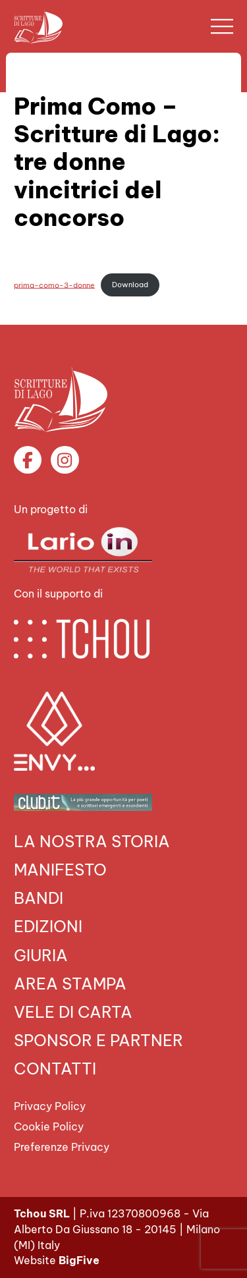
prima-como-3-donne (54, 284)
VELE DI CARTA (73, 1012)
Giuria (41, 955)
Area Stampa (70, 983)
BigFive (79, 1260)
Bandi (38, 898)
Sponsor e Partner (98, 1040)
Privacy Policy (50, 1106)
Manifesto (60, 869)
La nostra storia (92, 841)
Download (130, 284)
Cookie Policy (49, 1126)
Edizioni (48, 926)
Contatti (55, 1068)
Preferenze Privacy (61, 1146)
